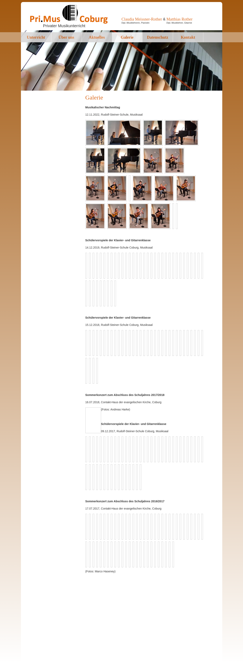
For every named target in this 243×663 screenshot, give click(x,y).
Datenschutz (157, 37)
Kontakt (188, 37)
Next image (92, 411)
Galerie (127, 37)
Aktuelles (97, 37)
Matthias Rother (179, 19)
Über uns (66, 37)
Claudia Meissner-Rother (142, 19)
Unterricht (36, 37)
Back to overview (97, 420)
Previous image (88, 411)
